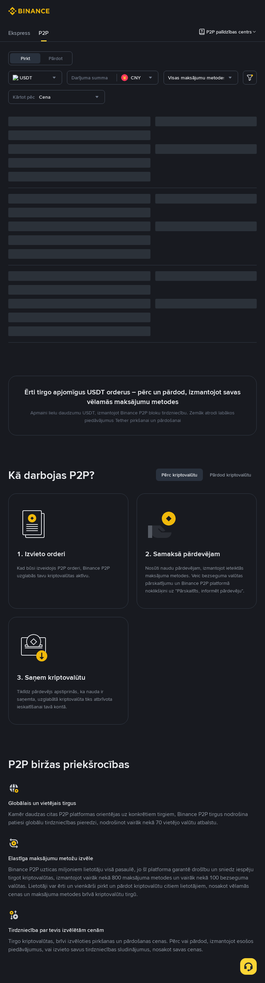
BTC (124, 58)
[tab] (19, 33)
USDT (87, 58)
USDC (106, 58)
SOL (173, 58)
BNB (157, 58)
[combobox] (78, 77)
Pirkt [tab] (25, 58)
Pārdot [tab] (55, 58)
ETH (140, 58)
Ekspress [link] (19, 33)
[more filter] (250, 78)
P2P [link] (44, 33)
